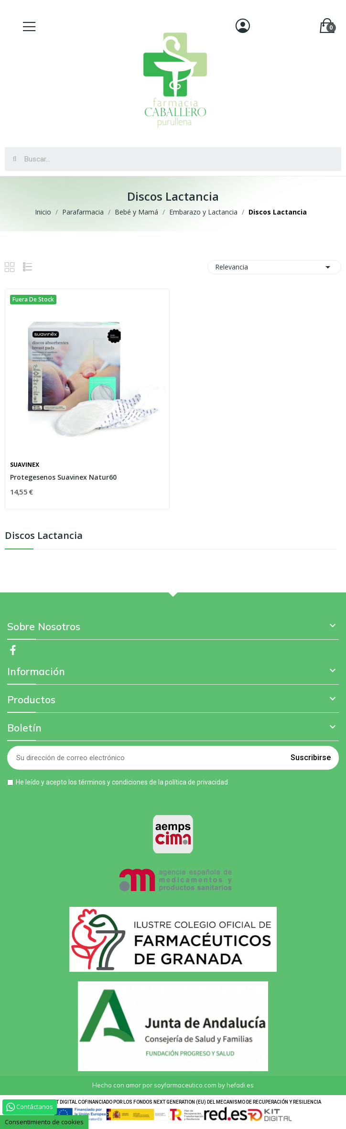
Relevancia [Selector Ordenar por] (274, 267)
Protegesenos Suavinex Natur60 (63, 477)
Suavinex (24, 465)
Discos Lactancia (44, 536)
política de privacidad (196, 782)
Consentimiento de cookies (44, 1122)
